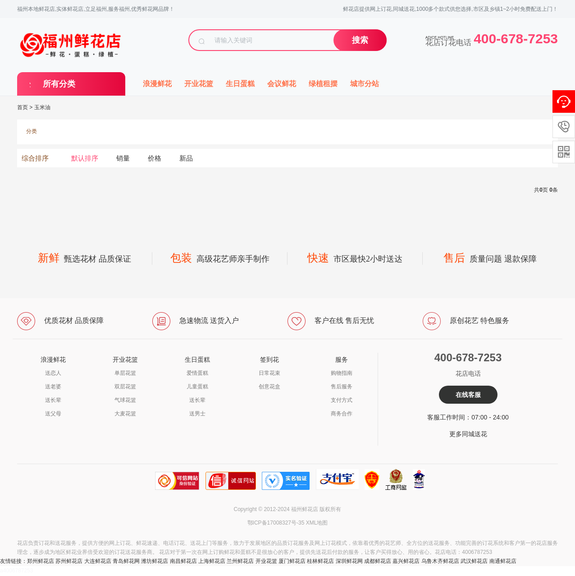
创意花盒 (269, 386)
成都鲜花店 (377, 561)
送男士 (197, 413)
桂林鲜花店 (320, 561)
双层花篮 (125, 386)
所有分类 (59, 83)
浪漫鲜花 (157, 84)
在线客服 (468, 394)
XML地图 (317, 523)
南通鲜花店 (502, 561)
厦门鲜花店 (292, 561)
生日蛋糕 (240, 84)
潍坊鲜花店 (154, 561)
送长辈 (53, 400)
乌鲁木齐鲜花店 (440, 561)
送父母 (53, 413)
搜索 (360, 40)
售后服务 (341, 386)
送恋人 (53, 373)
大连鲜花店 (97, 561)
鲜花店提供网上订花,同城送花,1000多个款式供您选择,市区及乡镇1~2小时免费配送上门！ (450, 9)
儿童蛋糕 (197, 386)
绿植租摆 (323, 84)
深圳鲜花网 (349, 561)
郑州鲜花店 (40, 561)
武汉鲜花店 (474, 561)
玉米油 (42, 107)
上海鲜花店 (211, 561)
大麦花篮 (125, 413)
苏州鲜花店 (68, 561)
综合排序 (35, 158)
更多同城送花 (468, 434)
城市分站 (364, 84)
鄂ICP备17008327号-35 (276, 523)
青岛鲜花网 (126, 561)
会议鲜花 (281, 84)
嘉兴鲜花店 (406, 561)
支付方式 (341, 400)
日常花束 (269, 373)
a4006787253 (16, 570)
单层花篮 (125, 373)
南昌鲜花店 (183, 561)
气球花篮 (125, 400)
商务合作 (341, 413)
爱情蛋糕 (197, 373)
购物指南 (341, 373)
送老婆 (53, 386)
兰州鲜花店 (240, 561)
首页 (22, 107)
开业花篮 (198, 84)
